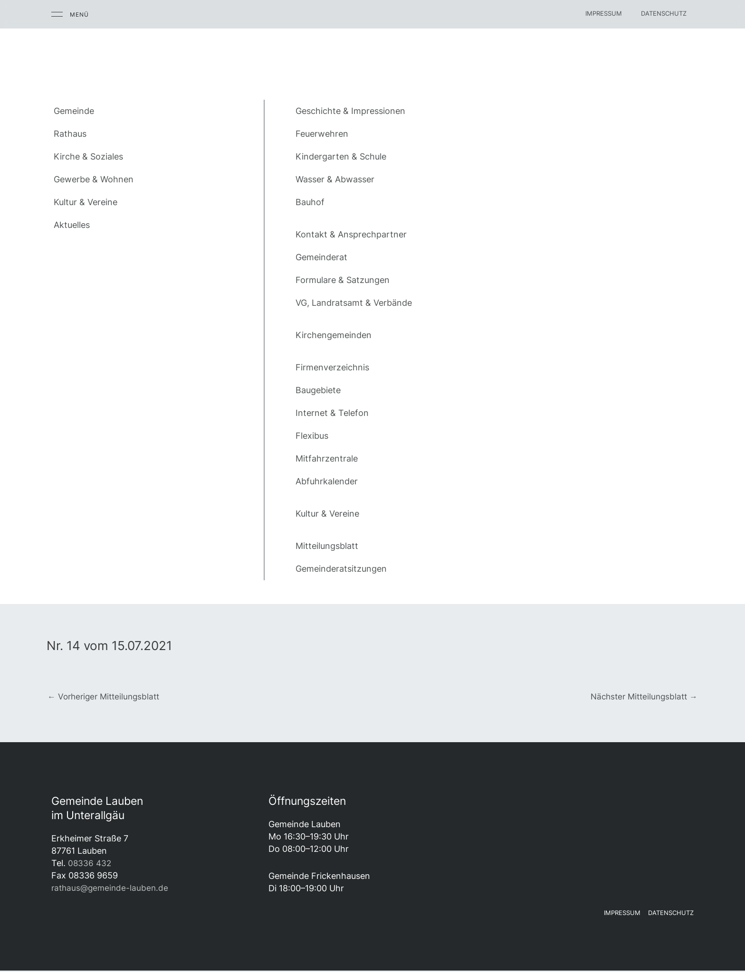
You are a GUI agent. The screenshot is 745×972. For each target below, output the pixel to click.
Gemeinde (74, 111)
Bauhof (310, 202)
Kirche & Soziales (88, 156)
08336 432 (90, 864)
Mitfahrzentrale (327, 458)
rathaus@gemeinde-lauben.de (111, 889)
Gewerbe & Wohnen (94, 179)
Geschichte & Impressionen (350, 111)
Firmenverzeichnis (332, 367)
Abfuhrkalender (327, 481)
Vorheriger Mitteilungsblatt (107, 697)
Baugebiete (318, 390)
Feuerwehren (322, 134)
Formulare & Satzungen (343, 280)
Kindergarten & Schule (341, 156)
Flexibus (312, 436)
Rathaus (70, 134)
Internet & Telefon (332, 413)
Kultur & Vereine (85, 202)
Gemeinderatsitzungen (341, 569)
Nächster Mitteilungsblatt (640, 697)
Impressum (603, 13)
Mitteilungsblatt (327, 546)
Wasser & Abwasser (335, 179)
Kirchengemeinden (334, 335)
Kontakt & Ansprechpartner (351, 234)
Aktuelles (72, 225)
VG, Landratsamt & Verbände (354, 303)
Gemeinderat (321, 257)
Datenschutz (664, 13)
